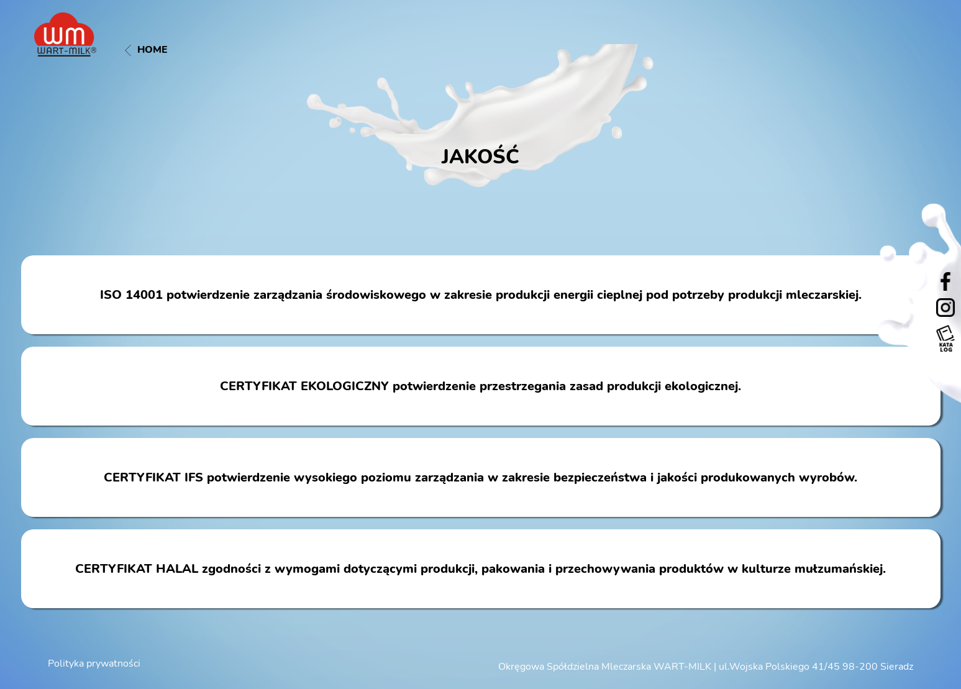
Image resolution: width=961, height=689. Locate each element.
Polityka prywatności (94, 663)
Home (146, 50)
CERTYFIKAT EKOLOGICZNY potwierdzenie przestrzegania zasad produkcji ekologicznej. (480, 386)
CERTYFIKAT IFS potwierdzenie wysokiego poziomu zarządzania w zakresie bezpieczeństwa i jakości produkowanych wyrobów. (480, 477)
